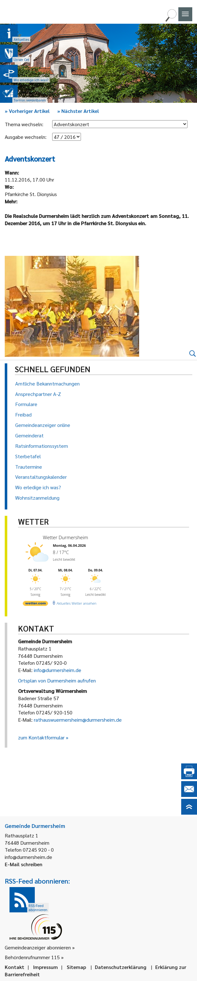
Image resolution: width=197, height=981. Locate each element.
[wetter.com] (35, 604)
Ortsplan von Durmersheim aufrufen (57, 680)
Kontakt (14, 967)
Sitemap (76, 967)
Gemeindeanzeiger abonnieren (38, 947)
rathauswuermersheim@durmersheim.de (78, 719)
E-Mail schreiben (23, 864)
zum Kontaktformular (41, 737)
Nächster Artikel (78, 111)
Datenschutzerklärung (120, 967)
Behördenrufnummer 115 (32, 957)
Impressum (45, 967)
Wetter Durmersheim (65, 537)
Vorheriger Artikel (27, 111)
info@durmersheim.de (57, 670)
